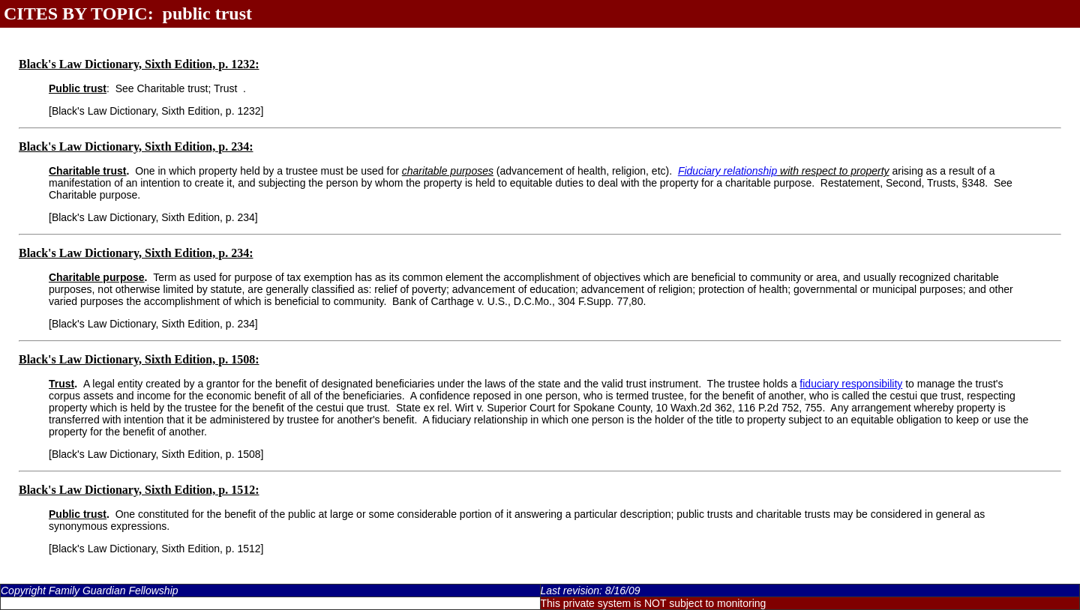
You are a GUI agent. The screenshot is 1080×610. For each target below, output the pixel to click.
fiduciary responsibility (851, 384)
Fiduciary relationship (727, 171)
